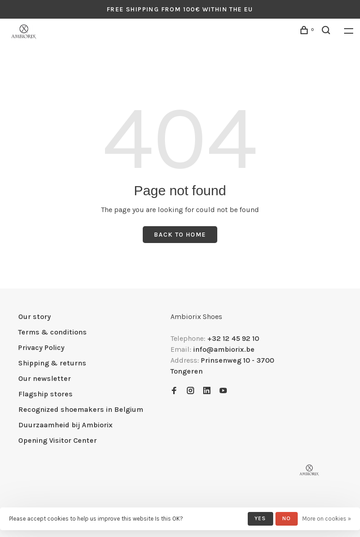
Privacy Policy (41, 347)
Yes (260, 518)
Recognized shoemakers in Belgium (80, 409)
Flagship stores (45, 394)
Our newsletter (44, 378)
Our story (34, 316)
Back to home (180, 234)
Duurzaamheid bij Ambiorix (65, 424)
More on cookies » (326, 518)
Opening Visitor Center (57, 440)
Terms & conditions (52, 332)
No (286, 518)
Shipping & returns (52, 363)
